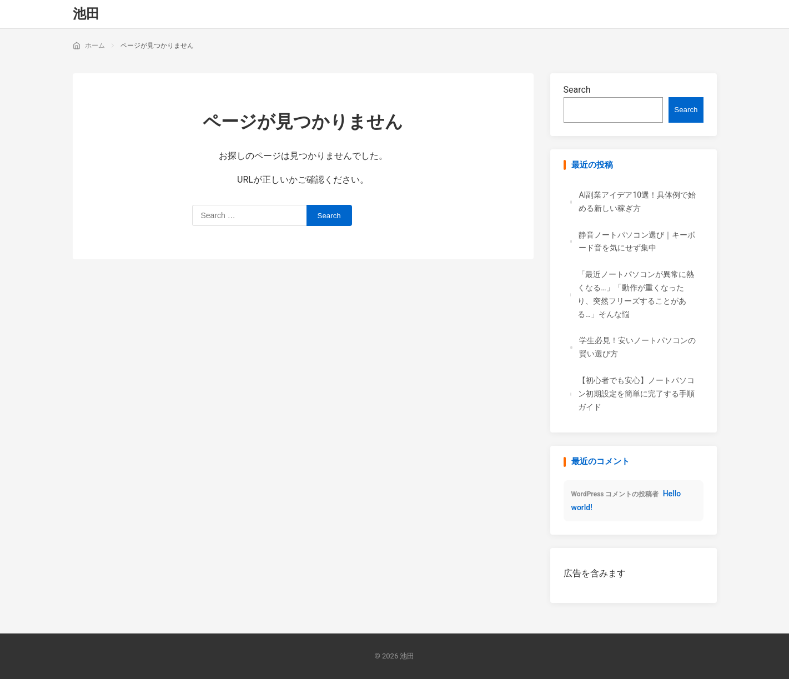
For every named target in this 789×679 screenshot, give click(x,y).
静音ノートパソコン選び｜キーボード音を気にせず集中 (637, 241)
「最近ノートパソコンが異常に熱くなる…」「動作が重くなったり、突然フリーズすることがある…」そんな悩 (635, 294)
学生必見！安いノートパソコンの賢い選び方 (637, 347)
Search (577, 89)
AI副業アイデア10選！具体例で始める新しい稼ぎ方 (637, 201)
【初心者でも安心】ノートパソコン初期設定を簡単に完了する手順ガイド (636, 393)
